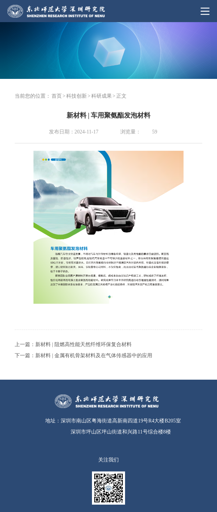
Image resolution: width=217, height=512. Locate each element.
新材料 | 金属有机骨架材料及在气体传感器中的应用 (93, 355)
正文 (121, 96)
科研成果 (101, 96)
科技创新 (76, 96)
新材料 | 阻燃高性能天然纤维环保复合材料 (83, 344)
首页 (56, 96)
